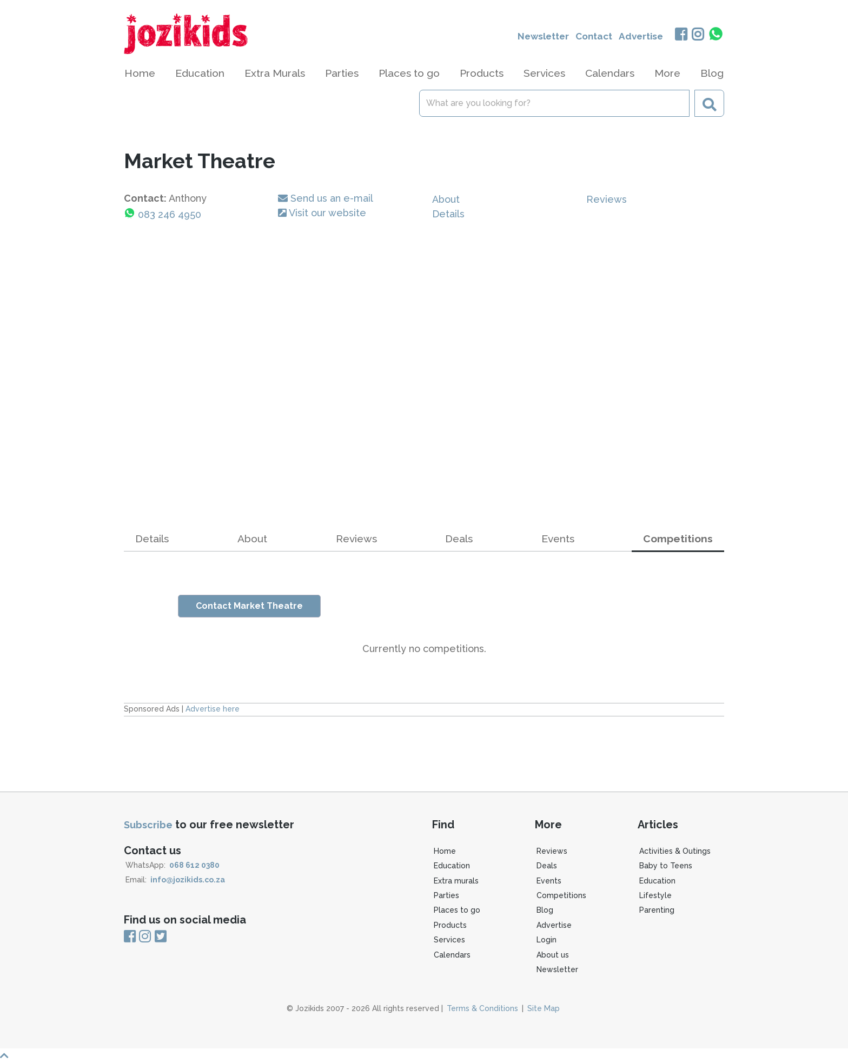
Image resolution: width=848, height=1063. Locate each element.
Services (449, 939)
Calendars (609, 73)
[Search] (554, 103)
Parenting (656, 910)
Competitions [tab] (678, 538)
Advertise (638, 36)
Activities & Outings (675, 851)
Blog (712, 73)
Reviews (606, 199)
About (446, 199)
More (667, 73)
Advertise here (213, 709)
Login (546, 939)
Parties (446, 895)
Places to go (457, 910)
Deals (459, 538)
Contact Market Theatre (249, 606)
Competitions (561, 895)
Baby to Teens (665, 865)
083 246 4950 (169, 214)
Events (557, 538)
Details (448, 214)
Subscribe (148, 825)
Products (450, 925)
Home (139, 73)
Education (452, 865)
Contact (589, 36)
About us (552, 955)
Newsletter (534, 36)
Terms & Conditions (482, 1008)
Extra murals (456, 880)
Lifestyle (655, 895)
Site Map (543, 1008)
